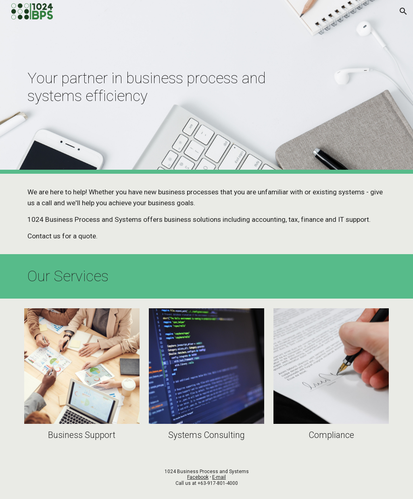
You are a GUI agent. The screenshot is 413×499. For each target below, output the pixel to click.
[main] (175, 87)
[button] (403, 11)
